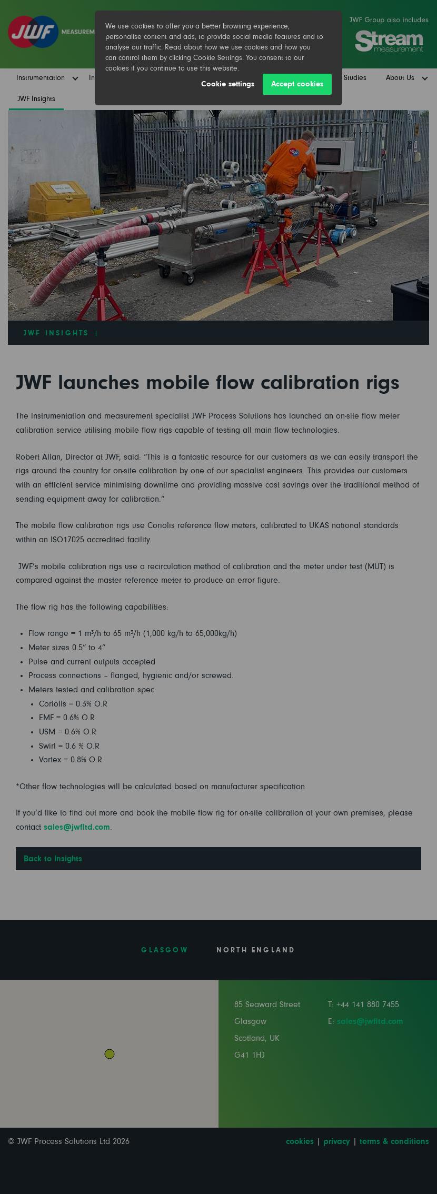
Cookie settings (227, 84)
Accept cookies (297, 84)
